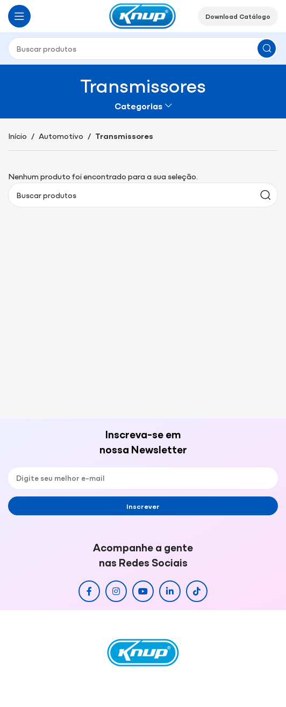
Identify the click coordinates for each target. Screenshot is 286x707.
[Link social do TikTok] (197, 591)
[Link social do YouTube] (143, 591)
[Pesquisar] (143, 48)
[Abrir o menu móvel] (19, 16)
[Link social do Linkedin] (170, 591)
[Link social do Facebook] (89, 591)
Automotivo (61, 135)
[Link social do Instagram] (116, 591)
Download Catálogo (237, 16)
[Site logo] (143, 14)
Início (17, 135)
